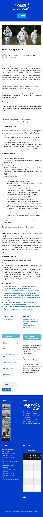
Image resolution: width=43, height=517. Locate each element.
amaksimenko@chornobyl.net (10, 479)
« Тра (24, 497)
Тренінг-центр (13, 57)
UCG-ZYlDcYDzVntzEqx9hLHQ (32, 366)
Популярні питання (8, 368)
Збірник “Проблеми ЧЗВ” (8, 355)
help (36, 360)
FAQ (27, 370)
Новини (5, 348)
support (36, 372)
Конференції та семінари (10, 362)
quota (33, 349)
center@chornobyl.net (33, 423)
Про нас (5, 343)
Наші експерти (9, 319)
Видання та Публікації (6, 375)
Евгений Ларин (15, 55)
